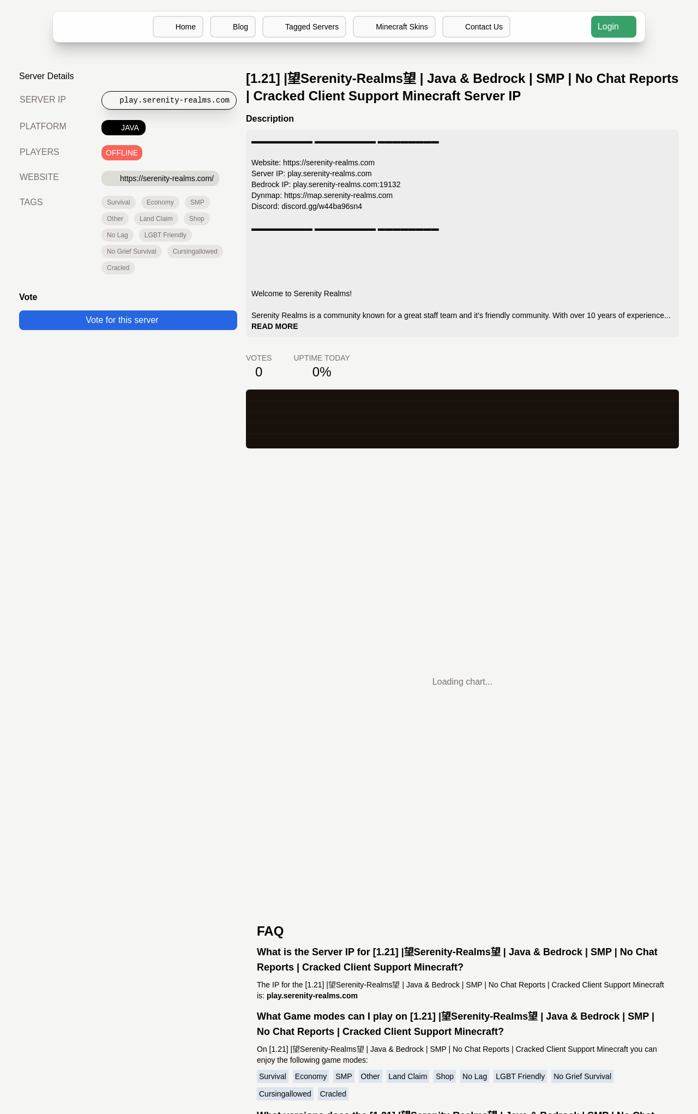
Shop (195, 219)
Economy (159, 202)
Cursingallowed (194, 251)
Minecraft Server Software (465, 891)
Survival (118, 202)
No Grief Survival (131, 251)
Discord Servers (444, 865)
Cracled (118, 268)
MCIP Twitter (349, 891)
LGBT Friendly (164, 235)
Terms (272, 904)
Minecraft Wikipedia (452, 917)
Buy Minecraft (440, 904)
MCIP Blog (349, 878)
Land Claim (155, 219)
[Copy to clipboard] (169, 100)
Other (115, 219)
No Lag (117, 235)
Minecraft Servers (249, 865)
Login (613, 26)
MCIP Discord (349, 865)
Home (177, 26)
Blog (232, 26)
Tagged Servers (304, 26)
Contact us (264, 891)
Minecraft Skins (395, 26)
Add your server (253, 878)
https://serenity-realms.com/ (163, 178)
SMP (197, 202)
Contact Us (478, 26)
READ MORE (318, 326)
